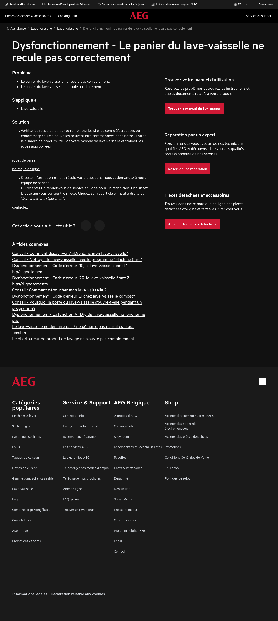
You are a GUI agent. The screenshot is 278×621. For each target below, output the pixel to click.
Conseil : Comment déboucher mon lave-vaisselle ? (59, 289)
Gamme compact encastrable (33, 478)
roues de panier (24, 159)
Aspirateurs (20, 530)
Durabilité (121, 478)
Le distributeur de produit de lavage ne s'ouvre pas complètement (73, 338)
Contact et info (73, 415)
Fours (16, 447)
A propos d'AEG (125, 415)
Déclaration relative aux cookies (78, 594)
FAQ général (72, 499)
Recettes (120, 457)
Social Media (123, 499)
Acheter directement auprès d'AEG (189, 415)
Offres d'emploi (125, 520)
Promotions (263, 4)
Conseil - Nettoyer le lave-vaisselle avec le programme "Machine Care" (77, 259)
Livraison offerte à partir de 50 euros (66, 4)
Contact (119, 551)
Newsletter (122, 488)
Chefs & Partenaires (128, 468)
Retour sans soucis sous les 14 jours (120, 4)
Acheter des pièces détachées (186, 436)
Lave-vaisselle (22, 488)
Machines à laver (24, 415)
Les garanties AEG (76, 457)
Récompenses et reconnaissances (138, 447)
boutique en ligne (26, 168)
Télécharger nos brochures (82, 478)
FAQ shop (172, 468)
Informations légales (29, 594)
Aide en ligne (72, 488)
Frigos (16, 499)
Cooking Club (123, 426)
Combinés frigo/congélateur (31, 509)
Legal (118, 541)
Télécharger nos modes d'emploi (86, 468)
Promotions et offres (26, 541)
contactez (20, 206)
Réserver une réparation (80, 436)
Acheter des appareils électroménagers (180, 425)
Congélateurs (21, 520)
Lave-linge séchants (26, 436)
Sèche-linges (21, 426)
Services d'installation (20, 4)
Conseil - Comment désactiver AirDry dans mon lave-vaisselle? (70, 253)
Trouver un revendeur (78, 509)
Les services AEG (75, 447)
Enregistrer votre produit (80, 426)
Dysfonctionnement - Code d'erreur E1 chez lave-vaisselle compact (73, 295)
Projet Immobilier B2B (129, 530)
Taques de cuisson (25, 457)
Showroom (121, 436)
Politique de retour (178, 478)
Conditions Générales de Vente (187, 457)
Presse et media (125, 509)
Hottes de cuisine (24, 468)
